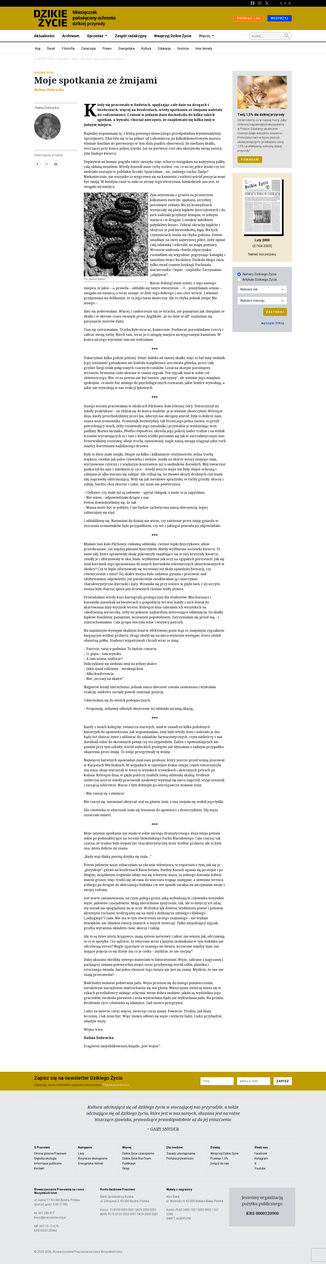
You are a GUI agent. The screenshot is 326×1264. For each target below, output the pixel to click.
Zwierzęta (88, 48)
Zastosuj (275, 312)
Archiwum (70, 36)
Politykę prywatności (115, 1085)
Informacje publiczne (48, 1163)
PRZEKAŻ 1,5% (248, 18)
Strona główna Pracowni (50, 1153)
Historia (183, 48)
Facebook (260, 1153)
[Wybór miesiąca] (262, 301)
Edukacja (164, 48)
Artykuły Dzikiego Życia (259, 280)
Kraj (37, 48)
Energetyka (126, 48)
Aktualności (44, 36)
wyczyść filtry (272, 323)
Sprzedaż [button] (95, 36)
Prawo (107, 48)
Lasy (81, 1153)
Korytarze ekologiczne (92, 1158)
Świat (51, 48)
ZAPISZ (282, 1081)
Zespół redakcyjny (131, 36)
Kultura (146, 48)
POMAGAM (250, 159)
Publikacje (129, 1163)
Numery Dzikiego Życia (259, 274)
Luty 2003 (85, 59)
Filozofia (68, 48)
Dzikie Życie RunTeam (136, 1158)
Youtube (260, 1168)
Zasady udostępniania (180, 1153)
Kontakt (39, 1168)
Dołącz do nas (219, 1163)
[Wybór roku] (262, 289)
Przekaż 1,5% (219, 1158)
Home (51, 59)
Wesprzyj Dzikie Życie (172, 36)
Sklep (126, 1168)
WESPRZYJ (279, 18)
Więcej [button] (205, 36)
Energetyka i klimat (90, 1163)
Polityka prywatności (179, 1158)
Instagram (261, 1158)
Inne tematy (203, 48)
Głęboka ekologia (45, 1158)
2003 (75, 59)
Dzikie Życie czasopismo (138, 1153)
